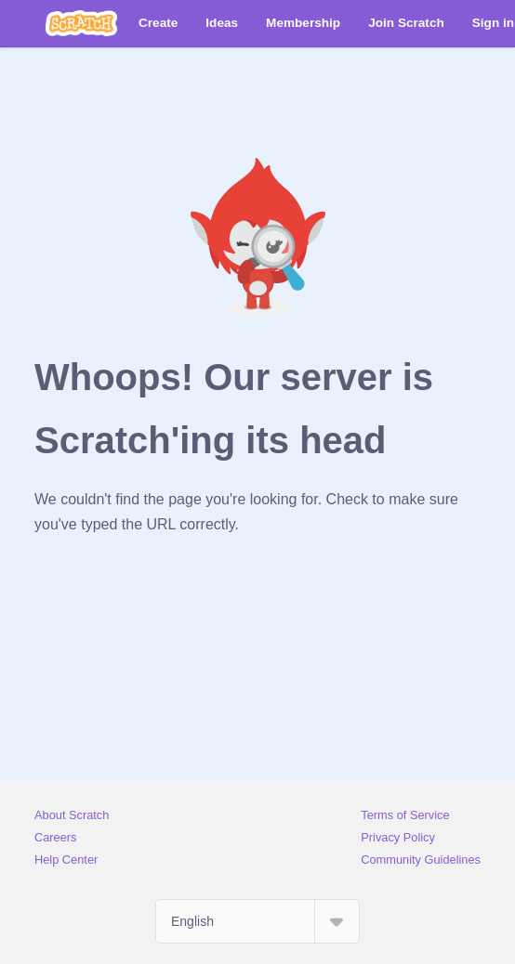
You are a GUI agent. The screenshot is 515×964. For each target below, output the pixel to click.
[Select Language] (257, 921)
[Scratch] (81, 23)
